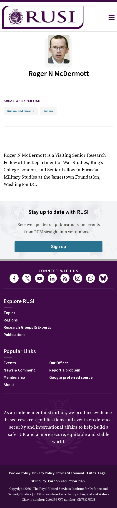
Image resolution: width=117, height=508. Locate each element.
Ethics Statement (70, 473)
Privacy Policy (43, 473)
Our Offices (59, 362)
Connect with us (59, 270)
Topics (9, 312)
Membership (14, 377)
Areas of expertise (22, 100)
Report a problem (64, 370)
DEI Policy (38, 481)
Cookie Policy (19, 473)
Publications (14, 334)
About (9, 384)
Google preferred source (71, 377)
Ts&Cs (91, 473)
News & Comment (19, 370)
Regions (11, 320)
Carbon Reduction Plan (66, 481)
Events (10, 362)
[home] (43, 17)
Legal (102, 473)
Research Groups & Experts (27, 327)
